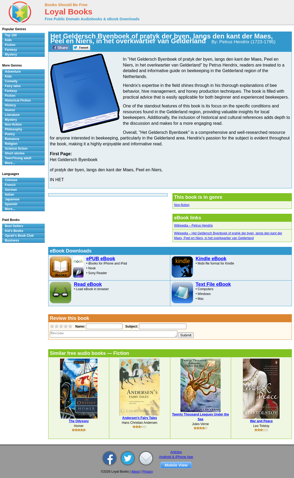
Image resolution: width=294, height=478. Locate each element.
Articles (176, 452)
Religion (11, 144)
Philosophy (13, 129)
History (10, 105)
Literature (12, 115)
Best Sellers (14, 226)
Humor (10, 110)
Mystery (11, 54)
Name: (79, 326)
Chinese (11, 180)
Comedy (11, 81)
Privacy (147, 471)
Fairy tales (13, 86)
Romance (12, 139)
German (11, 190)
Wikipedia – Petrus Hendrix (193, 225)
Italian (9, 194)
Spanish (11, 204)
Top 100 (11, 35)
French (10, 185)
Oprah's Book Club (19, 236)
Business (12, 240)
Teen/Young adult (18, 158)
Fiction (10, 45)
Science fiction (16, 148)
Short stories (15, 153)
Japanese (12, 199)
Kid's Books (14, 231)
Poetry (10, 134)
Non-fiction (181, 205)
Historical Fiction (18, 100)
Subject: (131, 326)
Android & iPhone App (176, 457)
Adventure (13, 71)
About (135, 471)
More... (10, 163)
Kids (8, 40)
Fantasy (11, 50)
